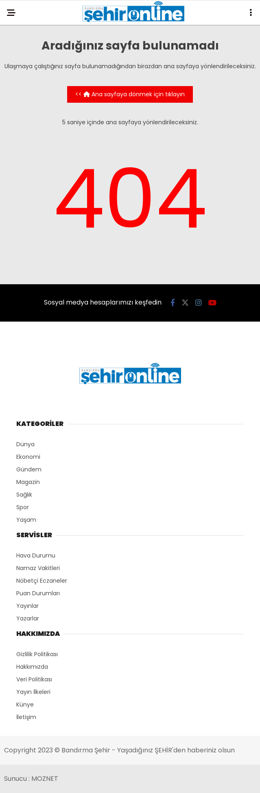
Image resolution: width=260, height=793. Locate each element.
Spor (22, 507)
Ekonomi (28, 457)
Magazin (28, 482)
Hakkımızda (32, 667)
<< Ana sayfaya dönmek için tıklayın (130, 94)
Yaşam (26, 520)
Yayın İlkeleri (33, 692)
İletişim (26, 717)
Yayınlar (27, 606)
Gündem (29, 469)
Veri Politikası (34, 679)
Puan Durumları (38, 593)
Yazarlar (27, 618)
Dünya (25, 444)
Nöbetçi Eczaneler (41, 581)
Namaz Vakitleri (38, 568)
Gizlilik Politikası (37, 654)
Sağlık (24, 494)
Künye (25, 704)
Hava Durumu (35, 555)
